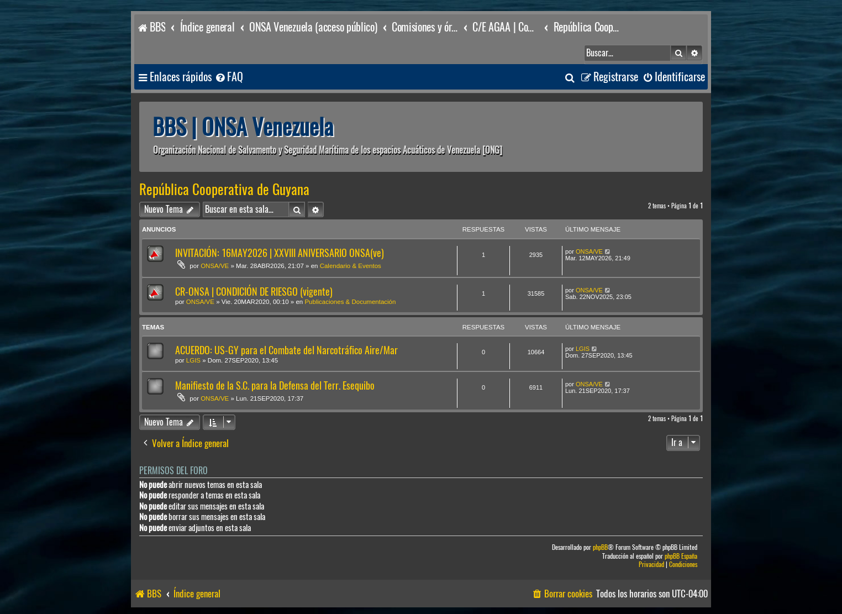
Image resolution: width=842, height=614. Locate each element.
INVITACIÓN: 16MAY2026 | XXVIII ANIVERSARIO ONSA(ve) (279, 253)
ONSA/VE (215, 266)
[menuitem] (228, 77)
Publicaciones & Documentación (350, 301)
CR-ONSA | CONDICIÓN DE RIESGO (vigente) (254, 291)
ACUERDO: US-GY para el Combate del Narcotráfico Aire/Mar (286, 350)
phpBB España (681, 556)
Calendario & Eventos (350, 266)
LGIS (193, 360)
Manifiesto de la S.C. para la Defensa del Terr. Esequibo (275, 385)
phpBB (600, 547)
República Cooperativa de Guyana (224, 189)
